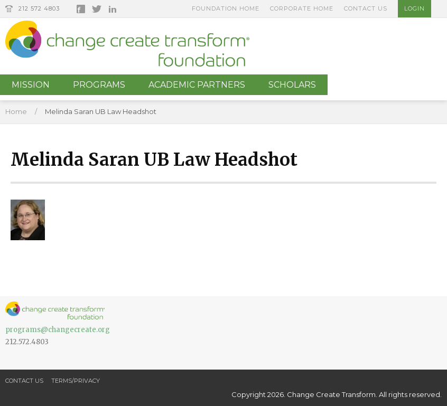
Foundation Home (225, 8)
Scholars (292, 85)
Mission (31, 85)
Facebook (81, 9)
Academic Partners (196, 85)
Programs (99, 85)
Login (414, 8)
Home (16, 111)
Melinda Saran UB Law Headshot (100, 111)
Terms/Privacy (75, 380)
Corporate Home (301, 8)
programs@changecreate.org (57, 329)
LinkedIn (112, 9)
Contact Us (365, 8)
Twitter (96, 9)
